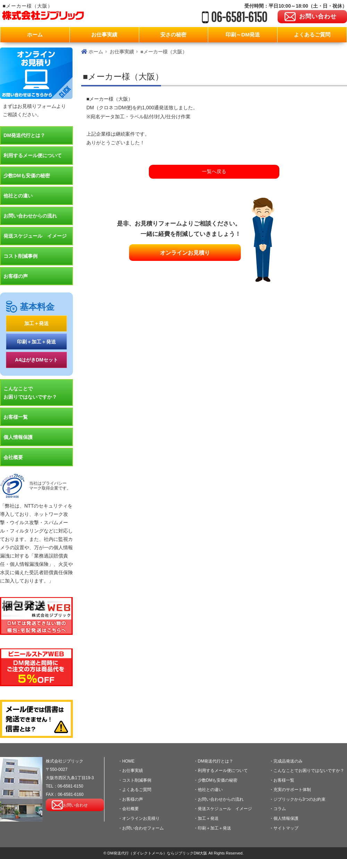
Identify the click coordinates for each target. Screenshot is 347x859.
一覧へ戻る (214, 171)
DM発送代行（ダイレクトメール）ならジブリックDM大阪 (157, 853)
